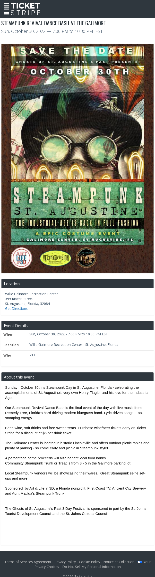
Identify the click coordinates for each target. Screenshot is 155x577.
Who (7, 355)
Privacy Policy (65, 561)
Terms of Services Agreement (27, 561)
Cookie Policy (89, 561)
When (8, 334)
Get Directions (16, 308)
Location (11, 344)
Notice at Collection (118, 561)
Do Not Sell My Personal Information (91, 566)
